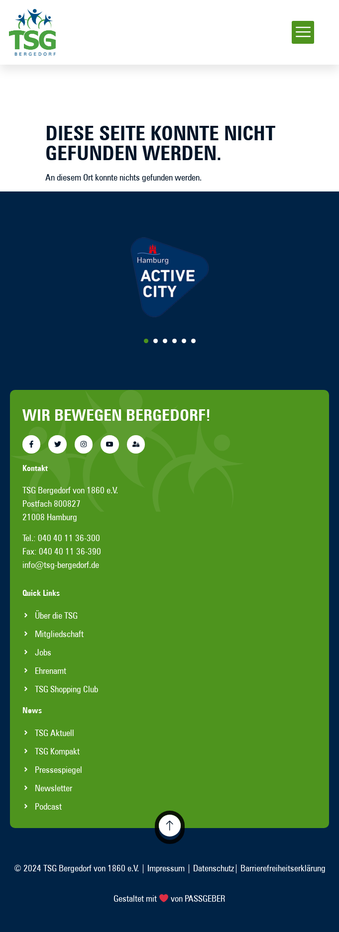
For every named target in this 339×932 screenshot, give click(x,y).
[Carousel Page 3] (165, 341)
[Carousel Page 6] (193, 341)
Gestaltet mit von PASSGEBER (169, 898)
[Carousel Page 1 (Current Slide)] (146, 341)
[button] (303, 32)
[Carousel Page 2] (155, 341)
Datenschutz (213, 868)
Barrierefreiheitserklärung (283, 868)
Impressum (166, 868)
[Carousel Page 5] (184, 341)
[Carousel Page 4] (174, 341)
